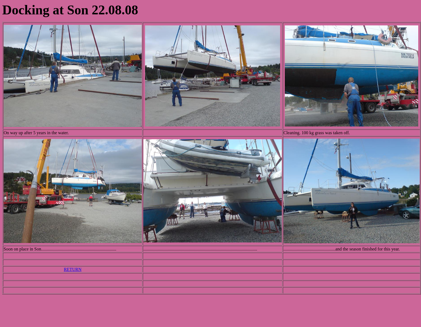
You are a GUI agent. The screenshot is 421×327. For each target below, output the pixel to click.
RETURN (72, 269)
